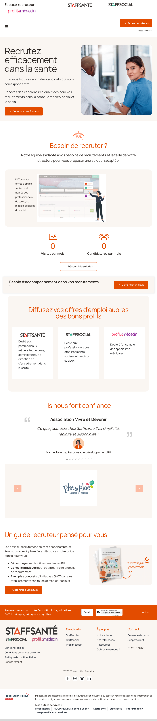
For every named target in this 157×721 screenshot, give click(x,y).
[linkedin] (89, 678)
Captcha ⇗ (117, 615)
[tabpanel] (60, 198)
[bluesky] (82, 678)
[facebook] (68, 678)
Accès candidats (145, 30)
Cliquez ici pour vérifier (111, 613)
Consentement (13, 661)
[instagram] (75, 678)
